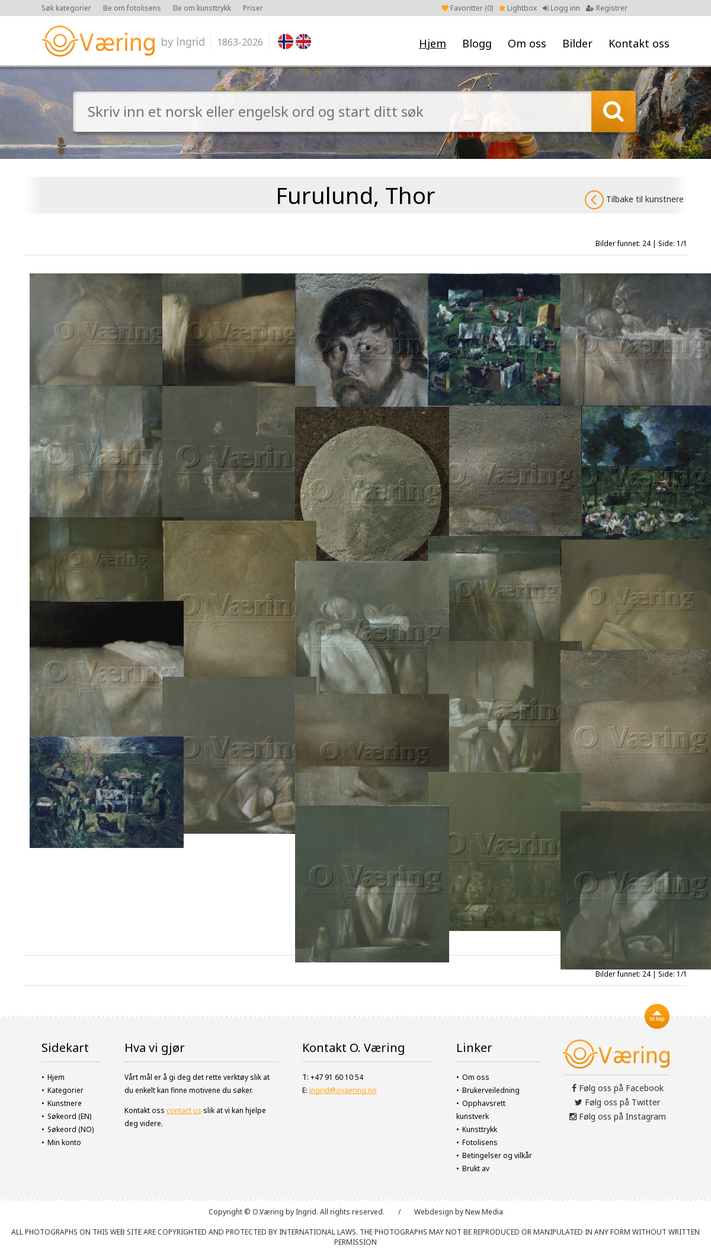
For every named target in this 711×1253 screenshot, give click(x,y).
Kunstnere (64, 1103)
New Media (484, 1212)
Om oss (527, 43)
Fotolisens (480, 1142)
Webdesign (433, 1212)
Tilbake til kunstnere (634, 199)
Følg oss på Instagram (617, 1116)
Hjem (432, 43)
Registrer (606, 8)
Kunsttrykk (479, 1129)
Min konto (64, 1142)
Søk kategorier (66, 8)
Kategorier (65, 1090)
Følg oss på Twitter (617, 1102)
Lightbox (518, 8)
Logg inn (561, 8)
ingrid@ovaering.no (343, 1090)
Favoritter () (467, 8)
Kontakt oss (639, 43)
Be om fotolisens (132, 8)
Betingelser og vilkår (497, 1155)
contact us (183, 1110)
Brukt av (475, 1168)
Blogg (477, 43)
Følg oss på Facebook (618, 1087)
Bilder (577, 43)
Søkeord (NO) (70, 1129)
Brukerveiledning (491, 1090)
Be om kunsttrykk (202, 8)
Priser (253, 8)
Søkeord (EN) (69, 1116)
